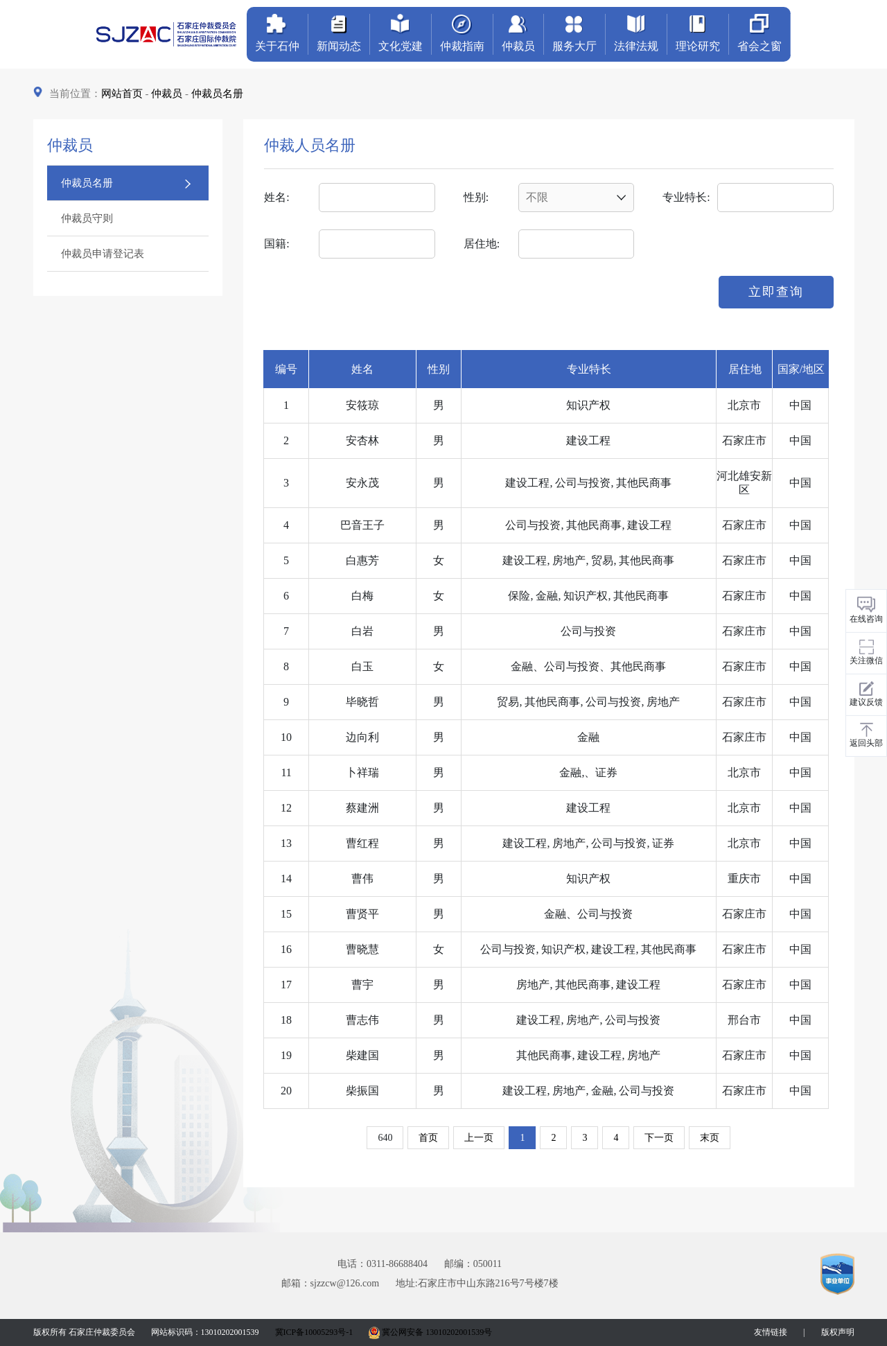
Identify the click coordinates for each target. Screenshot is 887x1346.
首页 (428, 1138)
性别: (476, 197)
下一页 (659, 1138)
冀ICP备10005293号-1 (314, 1332)
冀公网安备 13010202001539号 (430, 1332)
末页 (709, 1138)
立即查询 (776, 292)
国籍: (276, 244)
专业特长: (686, 197)
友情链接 (770, 1332)
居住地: (482, 244)
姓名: (276, 197)
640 (385, 1138)
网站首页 (122, 93)
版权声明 (837, 1332)
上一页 (478, 1138)
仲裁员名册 (217, 93)
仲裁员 (166, 93)
